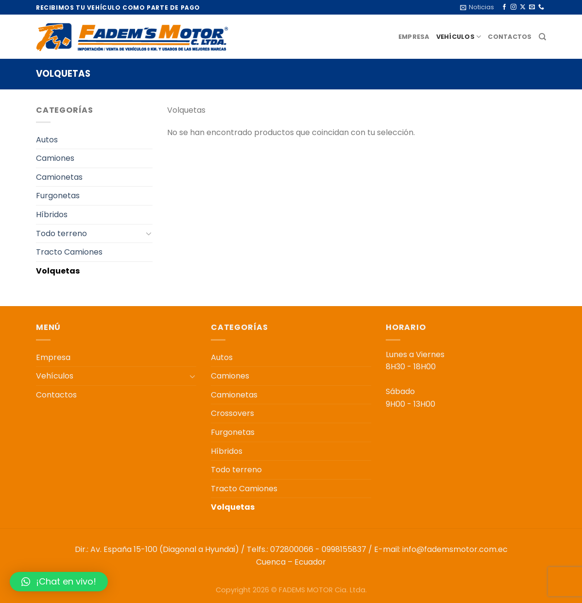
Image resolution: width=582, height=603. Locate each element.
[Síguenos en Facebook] (504, 7)
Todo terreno (61, 233)
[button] (59, 581)
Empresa (413, 37)
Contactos (509, 37)
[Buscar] (542, 37)
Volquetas (58, 270)
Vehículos (458, 36)
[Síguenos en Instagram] (513, 7)
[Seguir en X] (523, 7)
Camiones (55, 158)
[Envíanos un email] (532, 7)
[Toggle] (149, 233)
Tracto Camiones (69, 252)
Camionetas (59, 177)
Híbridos (52, 214)
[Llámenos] (541, 7)
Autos (47, 139)
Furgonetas (58, 195)
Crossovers (232, 413)
